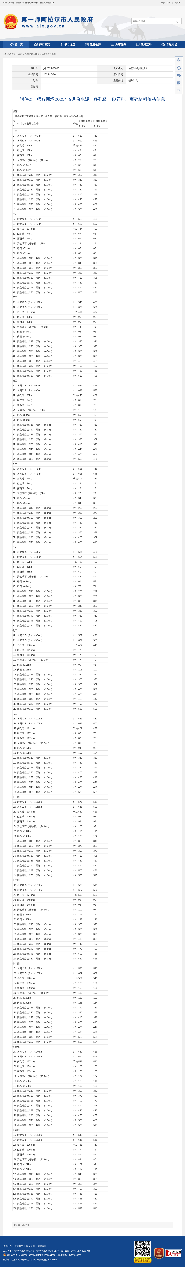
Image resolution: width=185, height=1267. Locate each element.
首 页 (19, 44)
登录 (163, 3)
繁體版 (177, 3)
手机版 (179, 83)
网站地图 (30, 1246)
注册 (168, 3)
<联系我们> (29, 1259)
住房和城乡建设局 (33, 54)
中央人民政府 (8, 3)
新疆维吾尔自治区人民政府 (27, 3)
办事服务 (120, 44)
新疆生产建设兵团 (47, 3)
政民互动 (146, 44)
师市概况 (44, 44)
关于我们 (7, 1246)
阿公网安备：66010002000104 (21, 1255)
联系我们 (19, 1246)
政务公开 (95, 44)
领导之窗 (70, 44)
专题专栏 (171, 44)
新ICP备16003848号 (45, 1255)
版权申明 (42, 1246)
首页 (20, 54)
